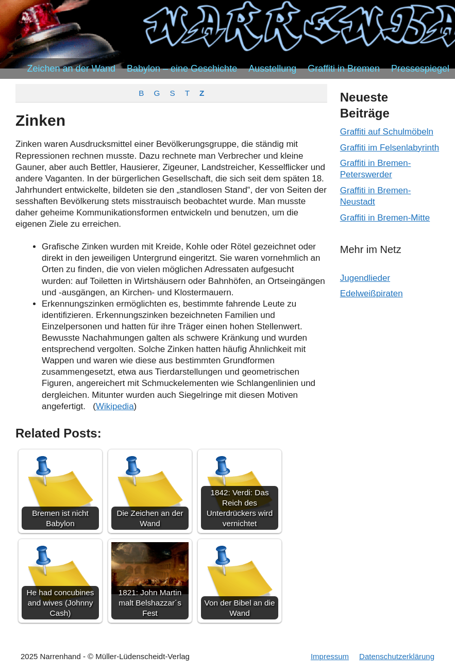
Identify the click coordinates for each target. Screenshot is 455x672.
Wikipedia (115, 406)
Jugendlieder (365, 278)
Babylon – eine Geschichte (182, 68)
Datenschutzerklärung (396, 656)
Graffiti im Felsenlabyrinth (389, 148)
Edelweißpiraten (371, 293)
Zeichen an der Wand (71, 68)
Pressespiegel (420, 68)
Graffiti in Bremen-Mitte (385, 218)
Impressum (330, 656)
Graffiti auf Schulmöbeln (386, 132)
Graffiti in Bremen (344, 68)
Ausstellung (272, 68)
